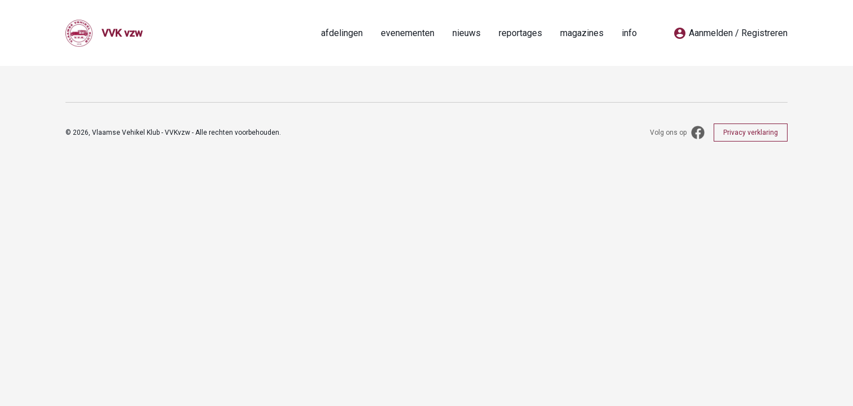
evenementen (407, 33)
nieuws (466, 33)
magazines (582, 33)
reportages (520, 33)
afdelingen (342, 33)
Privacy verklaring (750, 132)
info (629, 33)
